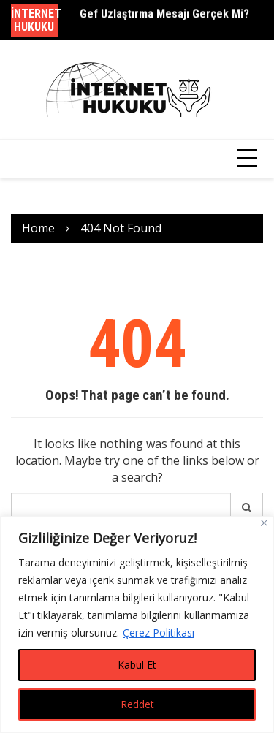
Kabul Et (137, 665)
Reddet (137, 704)
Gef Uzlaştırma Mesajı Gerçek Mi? (164, 14)
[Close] (264, 523)
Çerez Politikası (158, 632)
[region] (137, 624)
